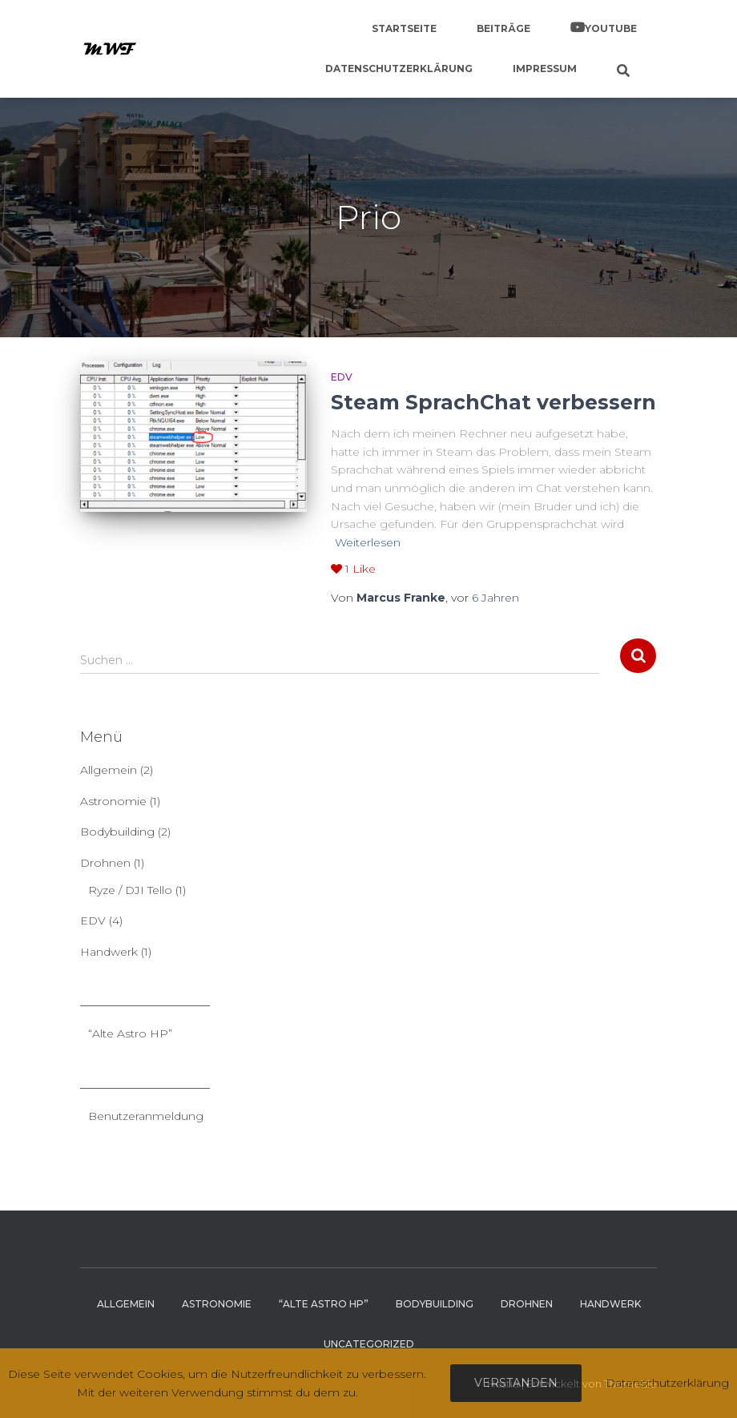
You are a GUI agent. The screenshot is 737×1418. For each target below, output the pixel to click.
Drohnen (105, 863)
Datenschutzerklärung (399, 68)
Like (353, 569)
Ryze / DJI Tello (130, 890)
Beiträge (503, 28)
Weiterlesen (368, 542)
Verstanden (516, 1383)
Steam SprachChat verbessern (493, 402)
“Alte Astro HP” (130, 1033)
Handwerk (109, 952)
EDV (341, 377)
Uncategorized (369, 1344)
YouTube (611, 28)
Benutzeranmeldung (145, 1116)
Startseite (404, 28)
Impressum (545, 68)
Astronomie (113, 801)
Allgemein (108, 770)
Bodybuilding (117, 831)
